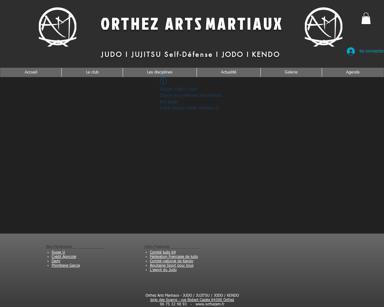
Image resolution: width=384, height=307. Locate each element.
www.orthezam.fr (210, 304)
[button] (366, 18)
